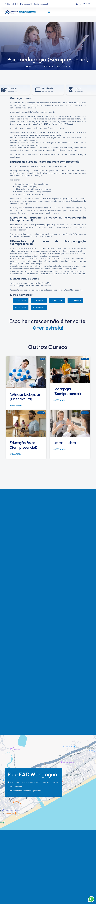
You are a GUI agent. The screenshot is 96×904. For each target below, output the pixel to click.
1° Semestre (20, 301)
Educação (41, 66)
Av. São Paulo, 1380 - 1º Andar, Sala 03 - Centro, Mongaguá (33, 782)
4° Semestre (75, 301)
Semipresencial (63, 66)
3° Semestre (57, 301)
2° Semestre (38, 301)
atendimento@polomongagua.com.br (25, 790)
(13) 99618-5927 (15, 786)
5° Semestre (20, 308)
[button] (49, 12)
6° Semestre (38, 308)
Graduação (51, 66)
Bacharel (32, 66)
